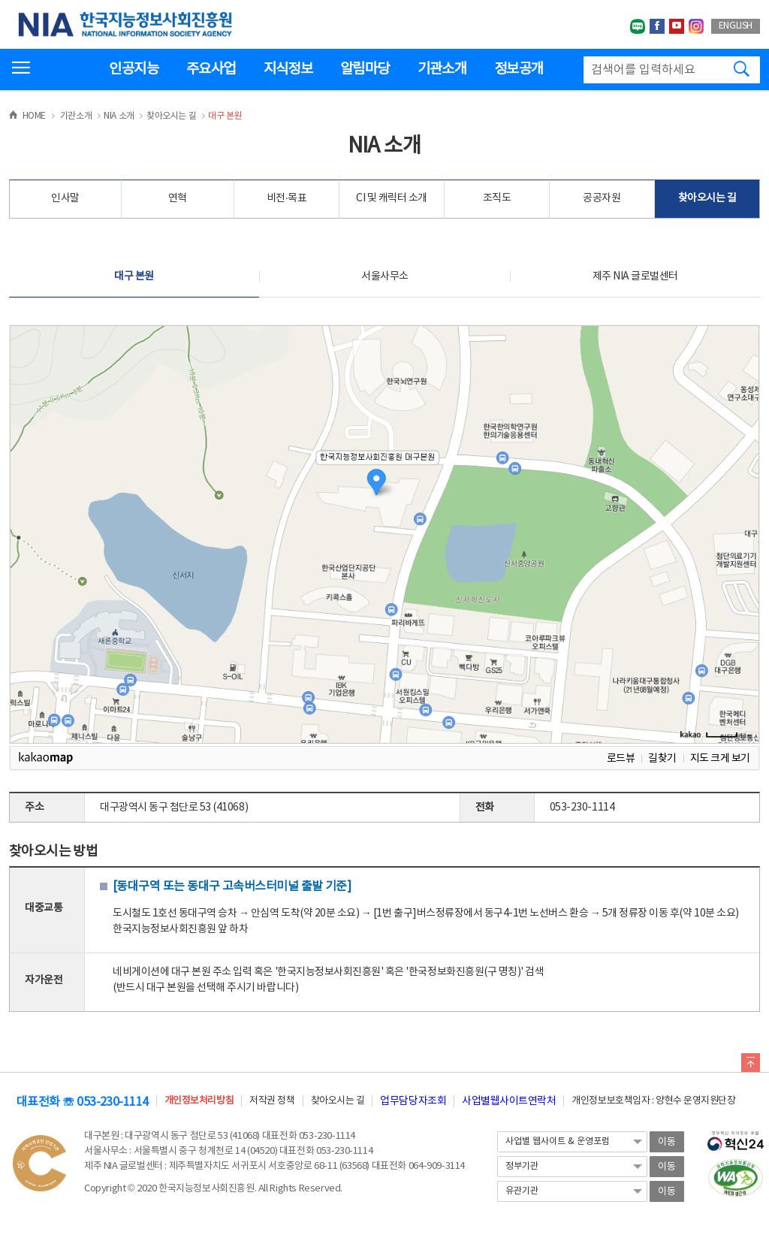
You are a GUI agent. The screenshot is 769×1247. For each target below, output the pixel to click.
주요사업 (210, 69)
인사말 (65, 198)
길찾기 (662, 758)
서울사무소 (385, 276)
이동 (667, 1142)
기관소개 (442, 69)
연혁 (177, 198)
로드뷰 (621, 758)
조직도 (497, 198)
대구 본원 (134, 276)
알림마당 (364, 69)
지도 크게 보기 (720, 758)
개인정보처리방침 (199, 1101)
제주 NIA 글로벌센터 (635, 276)
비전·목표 (287, 198)
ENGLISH (735, 26)
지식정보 (288, 69)
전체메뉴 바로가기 (0, 0)
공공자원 (601, 198)
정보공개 (518, 69)
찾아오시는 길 (707, 198)
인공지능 (133, 69)
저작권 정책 (271, 1101)
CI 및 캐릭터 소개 (391, 198)
